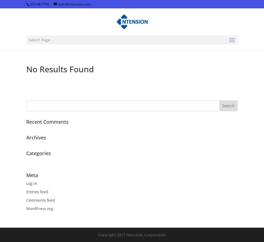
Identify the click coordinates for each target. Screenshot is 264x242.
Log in (31, 183)
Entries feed (37, 191)
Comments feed (40, 200)
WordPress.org (39, 208)
